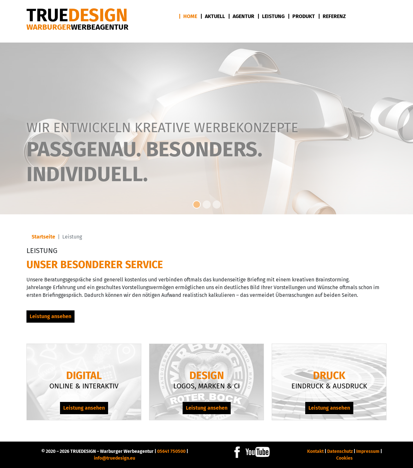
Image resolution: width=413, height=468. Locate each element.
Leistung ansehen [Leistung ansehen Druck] (329, 408)
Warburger (77, 27)
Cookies (344, 458)
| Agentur (241, 16)
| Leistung (271, 16)
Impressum (367, 451)
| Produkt (301, 16)
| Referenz (332, 16)
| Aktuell (212, 16)
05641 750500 (171, 451)
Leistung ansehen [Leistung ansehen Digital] (84, 408)
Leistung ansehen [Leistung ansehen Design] (206, 408)
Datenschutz (340, 451)
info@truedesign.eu (114, 458)
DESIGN (77, 15)
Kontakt (315, 451)
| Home (188, 16)
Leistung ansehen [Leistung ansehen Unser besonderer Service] (50, 316)
